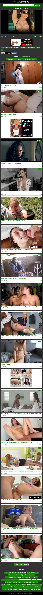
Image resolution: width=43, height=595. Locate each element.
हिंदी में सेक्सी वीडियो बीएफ (25, 579)
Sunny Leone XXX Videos (33, 587)
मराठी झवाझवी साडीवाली (10, 572)
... (1, 49)
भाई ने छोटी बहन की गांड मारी (7, 584)
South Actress (31, 47)
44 (40, 36)
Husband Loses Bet (8, 587)
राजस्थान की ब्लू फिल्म (7, 589)
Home (13, 593)
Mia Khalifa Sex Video (32, 582)
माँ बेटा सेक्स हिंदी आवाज (32, 572)
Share (2, 53)
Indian (2, 47)
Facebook (14, 53)
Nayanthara (23, 47)
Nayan (38, 47)
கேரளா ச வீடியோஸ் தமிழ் (16, 575)
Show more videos (21, 564)
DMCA (21, 593)
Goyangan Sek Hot (12, 59)
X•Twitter (8, 53)
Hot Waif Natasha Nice (30, 59)
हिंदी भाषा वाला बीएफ (36, 579)
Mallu (10, 47)
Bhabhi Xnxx (26, 589)
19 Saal (35, 577)
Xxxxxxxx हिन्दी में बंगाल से (19, 582)
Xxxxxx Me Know (21, 572)
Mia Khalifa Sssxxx (27, 577)
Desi (7, 47)
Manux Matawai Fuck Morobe (13, 577)
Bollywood (16, 47)
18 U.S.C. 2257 (28, 593)
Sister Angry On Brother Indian (9, 579)
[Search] (18, 5)
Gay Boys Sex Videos (20, 587)
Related (15, 56)
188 (35, 36)
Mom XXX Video (17, 589)
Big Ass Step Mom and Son (34, 584)
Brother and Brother (21, 584)
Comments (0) (25, 56)
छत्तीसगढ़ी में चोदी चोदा (29, 575)
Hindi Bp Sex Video (36, 589)
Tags (17, 593)
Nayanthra (20, 59)
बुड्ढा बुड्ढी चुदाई (8, 582)
